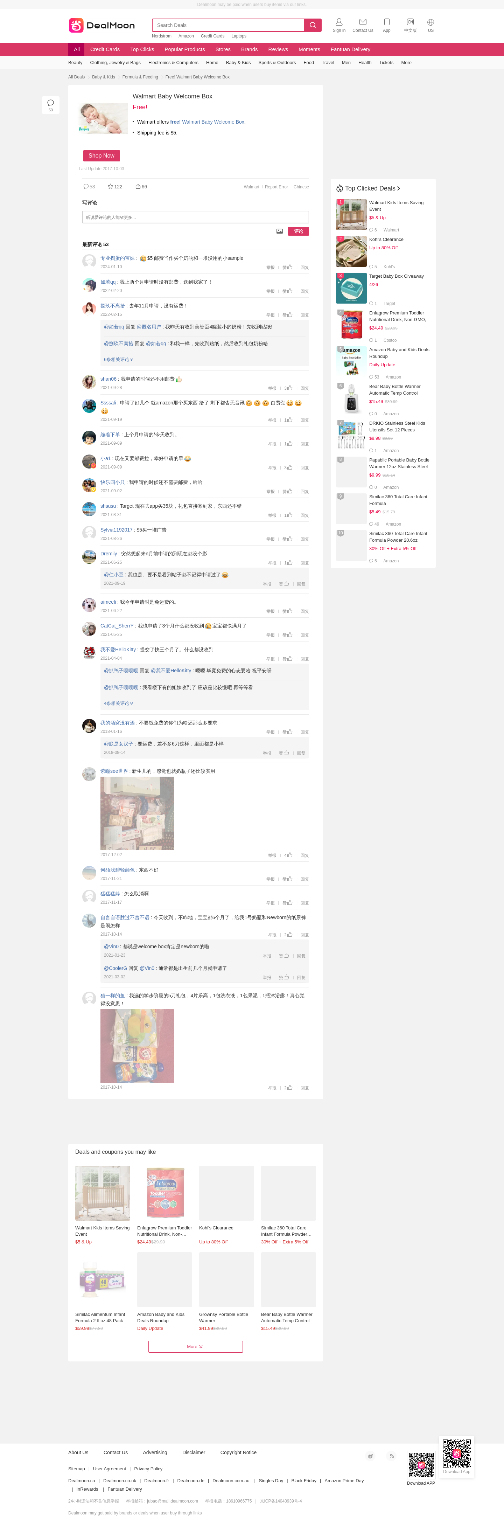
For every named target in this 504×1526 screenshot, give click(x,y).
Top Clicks (142, 49)
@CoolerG (115, 968)
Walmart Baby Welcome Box (207, 122)
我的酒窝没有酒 (117, 723)
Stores (223, 49)
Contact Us (116, 1452)
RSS (391, 1456)
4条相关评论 (118, 703)
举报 (270, 267)
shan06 (108, 379)
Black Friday (304, 1480)
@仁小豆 (114, 574)
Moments (309, 49)
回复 (305, 267)
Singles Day (271, 1480)
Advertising (155, 1452)
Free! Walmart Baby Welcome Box (198, 77)
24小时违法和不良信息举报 (93, 1501)
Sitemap (76, 1468)
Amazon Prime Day (344, 1480)
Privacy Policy (148, 1468)
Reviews (278, 49)
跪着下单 (110, 434)
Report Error (276, 187)
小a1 (105, 458)
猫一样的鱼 (112, 995)
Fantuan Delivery (350, 49)
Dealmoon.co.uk (119, 1480)
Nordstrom (162, 36)
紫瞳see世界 (114, 771)
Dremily (108, 553)
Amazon (186, 36)
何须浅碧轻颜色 (117, 870)
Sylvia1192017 (116, 530)
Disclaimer (193, 1452)
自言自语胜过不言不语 (124, 917)
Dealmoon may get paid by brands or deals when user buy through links (135, 1513)
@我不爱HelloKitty (171, 670)
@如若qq (114, 327)
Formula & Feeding (140, 77)
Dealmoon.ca (81, 1480)
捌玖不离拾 (112, 305)
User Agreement (109, 1468)
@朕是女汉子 (118, 744)
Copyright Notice (238, 1452)
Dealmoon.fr (156, 1480)
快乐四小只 (112, 482)
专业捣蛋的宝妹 (117, 258)
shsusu (108, 506)
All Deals (76, 77)
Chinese (301, 187)
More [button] (195, 1346)
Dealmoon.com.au (231, 1480)
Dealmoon (102, 23)
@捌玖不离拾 (118, 343)
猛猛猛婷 (110, 893)
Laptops (238, 36)
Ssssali (108, 402)
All (76, 49)
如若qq (108, 282)
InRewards (87, 1489)
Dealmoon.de (190, 1480)
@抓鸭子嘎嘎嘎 (121, 670)
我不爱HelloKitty (118, 649)
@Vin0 (111, 946)
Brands (249, 49)
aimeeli (108, 602)
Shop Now (101, 156)
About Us (78, 1452)
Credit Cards (212, 36)
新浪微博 (370, 1456)
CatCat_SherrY (117, 626)
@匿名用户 (149, 327)
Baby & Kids (103, 77)
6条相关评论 (118, 359)
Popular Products (185, 49)
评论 (298, 231)
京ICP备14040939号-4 (281, 1501)
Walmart (251, 187)
